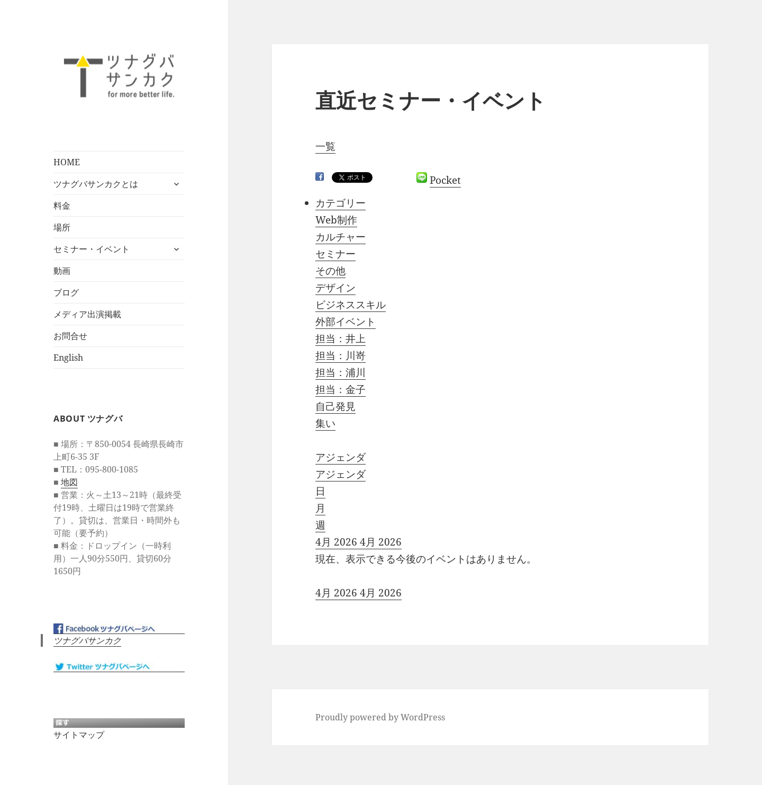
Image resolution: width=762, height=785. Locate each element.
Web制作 (336, 220)
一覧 (325, 146)
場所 (61, 227)
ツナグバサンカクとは (95, 184)
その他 (330, 271)
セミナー (335, 254)
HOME (66, 162)
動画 (61, 270)
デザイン (335, 288)
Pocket (445, 180)
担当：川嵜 (340, 355)
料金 (61, 205)
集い (325, 423)
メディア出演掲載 (87, 314)
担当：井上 (340, 338)
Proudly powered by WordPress (380, 717)
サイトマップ (78, 735)
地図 (69, 482)
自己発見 (335, 406)
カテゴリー (340, 203)
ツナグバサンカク (87, 640)
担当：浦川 (340, 372)
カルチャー (340, 237)
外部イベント (345, 321)
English (68, 357)
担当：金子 (340, 389)
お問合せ (70, 336)
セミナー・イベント (91, 249)
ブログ (66, 292)
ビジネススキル (350, 304)
